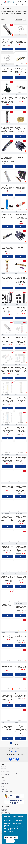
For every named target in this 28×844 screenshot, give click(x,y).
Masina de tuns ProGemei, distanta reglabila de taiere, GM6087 (7, 667)
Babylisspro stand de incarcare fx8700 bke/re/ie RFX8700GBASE (20, 129)
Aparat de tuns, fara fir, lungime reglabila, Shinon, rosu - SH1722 (7, 488)
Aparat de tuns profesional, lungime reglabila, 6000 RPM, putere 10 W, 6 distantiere (7, 430)
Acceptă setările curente (11, 837)
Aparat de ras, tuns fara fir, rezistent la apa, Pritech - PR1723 (7, 636)
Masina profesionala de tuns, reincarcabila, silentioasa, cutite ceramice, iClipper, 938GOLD (20, 489)
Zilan (3, 94)
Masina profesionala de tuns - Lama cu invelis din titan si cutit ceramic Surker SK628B (7, 369)
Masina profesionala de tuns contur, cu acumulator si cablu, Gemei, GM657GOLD (7, 548)
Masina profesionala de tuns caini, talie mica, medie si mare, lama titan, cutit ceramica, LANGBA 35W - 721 (7, 697)
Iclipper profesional (19, 153)
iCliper (16, 483)
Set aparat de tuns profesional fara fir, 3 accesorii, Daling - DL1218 (20, 459)
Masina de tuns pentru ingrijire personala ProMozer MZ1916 (21, 98)
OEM (3, 183)
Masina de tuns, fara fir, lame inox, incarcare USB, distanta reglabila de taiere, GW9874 (7, 188)
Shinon (3, 483)
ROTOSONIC (4, 304)
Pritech (3, 632)
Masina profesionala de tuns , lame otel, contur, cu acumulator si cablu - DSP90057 (21, 608)
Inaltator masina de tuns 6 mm (20, 246)
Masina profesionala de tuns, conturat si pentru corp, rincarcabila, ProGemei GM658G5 (21, 549)
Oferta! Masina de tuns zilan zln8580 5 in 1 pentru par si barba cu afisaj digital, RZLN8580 (7, 129)
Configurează (10, 841)
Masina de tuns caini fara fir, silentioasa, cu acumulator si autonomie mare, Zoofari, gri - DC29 (7, 579)
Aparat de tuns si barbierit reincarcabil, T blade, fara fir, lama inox (20, 399)
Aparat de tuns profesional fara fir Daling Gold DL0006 (7, 70)
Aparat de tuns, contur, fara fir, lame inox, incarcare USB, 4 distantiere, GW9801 (20, 188)
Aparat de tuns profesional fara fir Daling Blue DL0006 (21, 41)
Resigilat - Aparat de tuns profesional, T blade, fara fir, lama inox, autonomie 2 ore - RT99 (20, 370)
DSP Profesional (5, 394)
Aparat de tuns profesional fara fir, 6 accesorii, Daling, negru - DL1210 (21, 309)
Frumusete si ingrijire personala (10, 4)
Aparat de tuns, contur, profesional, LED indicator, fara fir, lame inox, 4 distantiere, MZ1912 (7, 248)
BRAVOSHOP (17, 364)
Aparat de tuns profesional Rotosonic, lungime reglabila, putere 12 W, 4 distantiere (7, 310)
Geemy (3, 722)
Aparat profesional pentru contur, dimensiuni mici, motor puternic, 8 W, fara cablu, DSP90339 (21, 519)
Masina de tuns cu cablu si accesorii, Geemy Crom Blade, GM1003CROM (7, 727)
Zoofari (3, 573)
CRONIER (17, 690)
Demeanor (17, 722)
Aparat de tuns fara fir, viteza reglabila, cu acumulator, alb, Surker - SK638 (20, 578)
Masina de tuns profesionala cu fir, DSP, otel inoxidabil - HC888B (7, 606)
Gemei (3, 543)
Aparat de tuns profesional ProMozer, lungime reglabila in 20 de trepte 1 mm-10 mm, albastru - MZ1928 (7, 158)
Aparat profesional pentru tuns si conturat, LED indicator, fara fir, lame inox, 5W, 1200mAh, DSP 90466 (20, 218)
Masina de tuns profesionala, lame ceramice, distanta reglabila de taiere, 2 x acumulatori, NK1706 (7, 340)
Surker (3, 36)
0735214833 (14, 751)
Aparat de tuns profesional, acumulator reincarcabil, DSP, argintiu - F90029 (20, 430)
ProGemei (4, 662)
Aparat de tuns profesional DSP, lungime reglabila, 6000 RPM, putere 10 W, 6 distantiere (7, 400)
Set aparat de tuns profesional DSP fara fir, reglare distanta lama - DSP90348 (7, 459)
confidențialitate (8, 831)
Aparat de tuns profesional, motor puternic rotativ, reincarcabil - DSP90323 (7, 518)
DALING (16, 36)
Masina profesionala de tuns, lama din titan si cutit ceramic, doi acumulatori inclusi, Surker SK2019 (21, 637)
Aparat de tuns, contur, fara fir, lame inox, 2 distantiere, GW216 (7, 216)
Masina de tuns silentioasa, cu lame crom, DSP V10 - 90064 (20, 666)
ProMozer (17, 94)
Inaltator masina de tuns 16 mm (20, 156)
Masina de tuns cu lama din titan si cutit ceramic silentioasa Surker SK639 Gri (7, 42)
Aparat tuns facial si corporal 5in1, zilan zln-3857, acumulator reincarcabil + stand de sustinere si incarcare (7, 99)
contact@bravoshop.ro (14, 753)
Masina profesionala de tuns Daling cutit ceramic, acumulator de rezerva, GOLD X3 (20, 70)
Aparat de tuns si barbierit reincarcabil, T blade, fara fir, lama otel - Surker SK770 (7, 278)
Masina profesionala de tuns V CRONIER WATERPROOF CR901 (20, 695)
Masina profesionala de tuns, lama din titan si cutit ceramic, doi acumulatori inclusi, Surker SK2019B (21, 340)
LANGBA (3, 690)
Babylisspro (17, 124)
